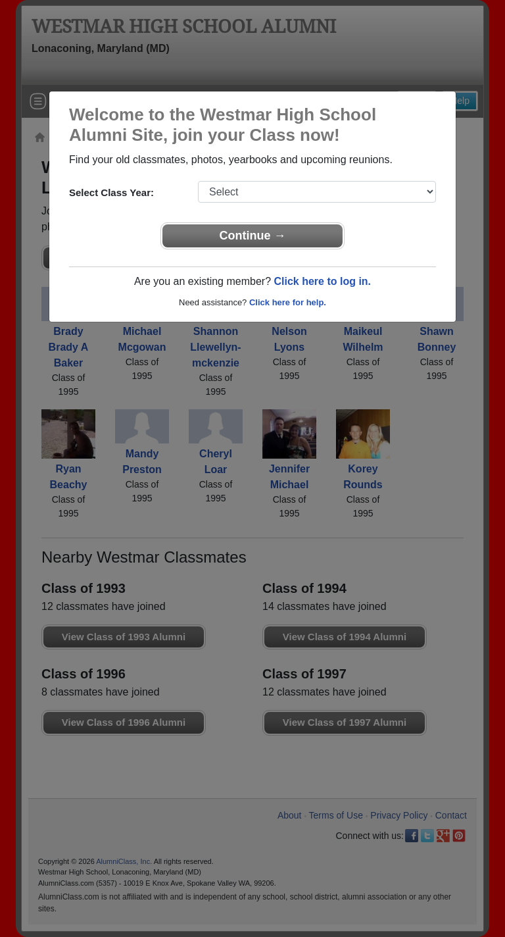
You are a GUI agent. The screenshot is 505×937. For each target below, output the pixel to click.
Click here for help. (287, 302)
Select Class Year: (111, 192)
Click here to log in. (322, 281)
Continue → (253, 235)
